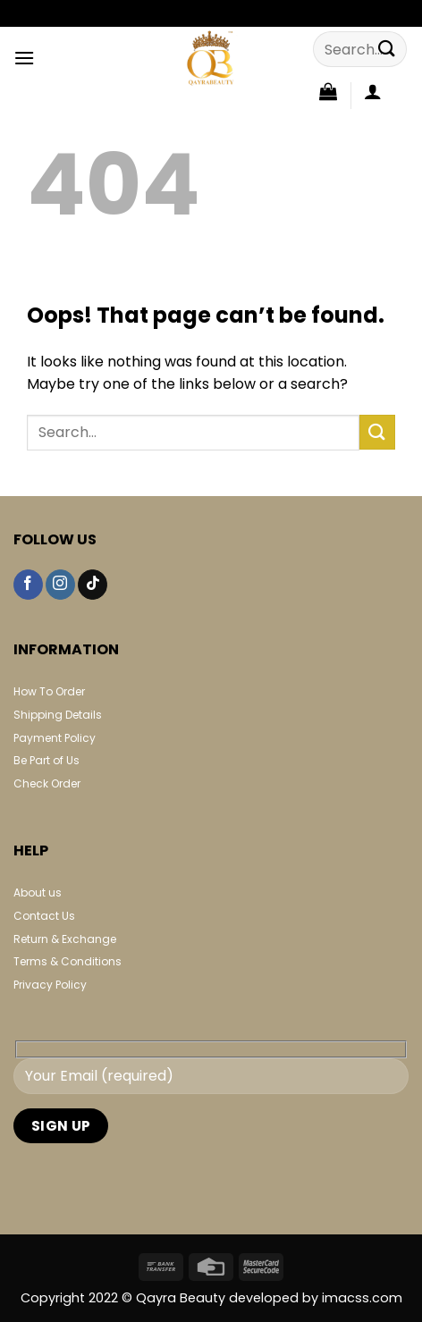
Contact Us (44, 915)
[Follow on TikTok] (92, 584)
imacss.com (362, 1298)
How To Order (49, 691)
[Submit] (387, 48)
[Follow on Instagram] (60, 584)
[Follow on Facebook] (28, 584)
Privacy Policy (50, 984)
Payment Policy (54, 737)
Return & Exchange (64, 939)
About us (37, 892)
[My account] (373, 91)
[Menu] (24, 58)
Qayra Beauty (182, 1298)
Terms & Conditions (67, 961)
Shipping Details (57, 714)
